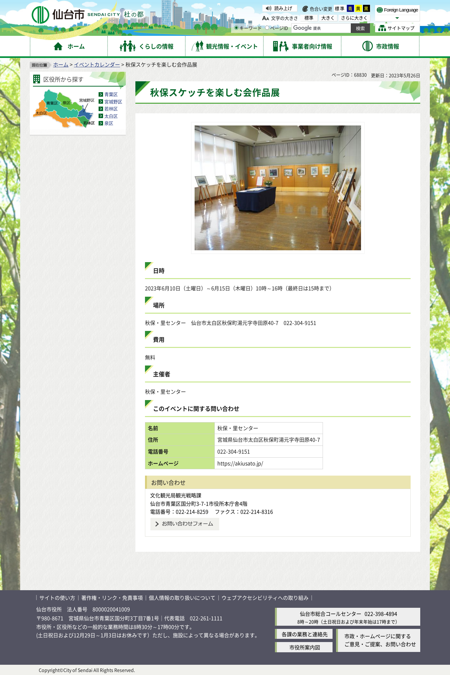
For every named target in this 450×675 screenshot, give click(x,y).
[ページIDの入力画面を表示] (267, 28)
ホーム (60, 64)
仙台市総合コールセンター (330, 613)
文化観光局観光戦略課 (175, 495)
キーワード (248, 28)
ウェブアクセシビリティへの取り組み (265, 597)
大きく (328, 18)
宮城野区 (113, 101)
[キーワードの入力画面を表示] (236, 28)
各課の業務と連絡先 (305, 634)
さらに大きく (354, 18)
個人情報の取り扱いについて (182, 597)
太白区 (111, 116)
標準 (340, 8)
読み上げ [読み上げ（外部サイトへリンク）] (283, 8)
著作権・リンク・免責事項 (112, 597)
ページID (276, 28)
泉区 (108, 123)
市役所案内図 (304, 647)
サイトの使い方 (57, 597)
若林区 (111, 108)
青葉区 (111, 94)
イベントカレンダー (97, 64)
